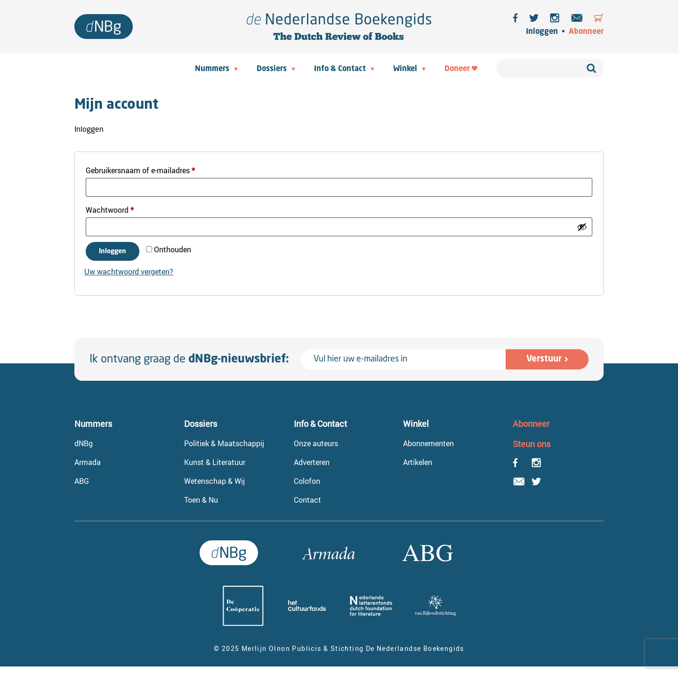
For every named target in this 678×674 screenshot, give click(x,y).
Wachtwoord (121, 208)
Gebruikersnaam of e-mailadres (152, 169)
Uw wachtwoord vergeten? (128, 271)
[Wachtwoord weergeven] (582, 227)
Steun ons (531, 443)
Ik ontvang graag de (189, 359)
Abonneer (586, 32)
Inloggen (542, 32)
